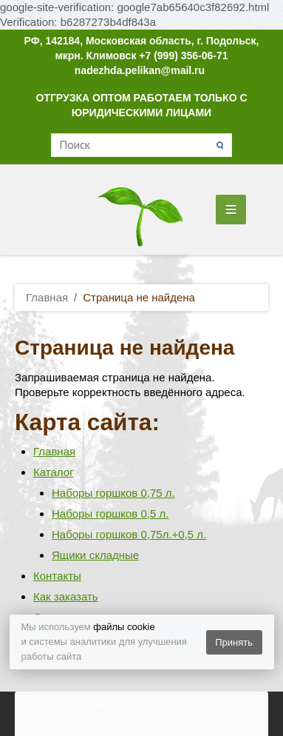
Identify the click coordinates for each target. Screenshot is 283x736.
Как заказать (65, 596)
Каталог (53, 472)
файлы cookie (123, 626)
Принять (234, 642)
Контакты (57, 575)
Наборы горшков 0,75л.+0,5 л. (129, 534)
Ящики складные (95, 555)
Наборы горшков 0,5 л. (110, 513)
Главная (54, 451)
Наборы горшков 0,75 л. (113, 492)
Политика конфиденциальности (87, 706)
